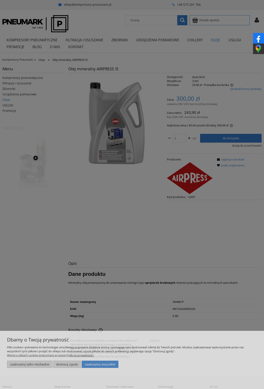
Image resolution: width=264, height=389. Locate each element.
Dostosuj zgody (67, 364)
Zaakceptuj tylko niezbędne (29, 364)
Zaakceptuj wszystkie (100, 364)
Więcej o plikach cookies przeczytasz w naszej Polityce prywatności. (50, 355)
